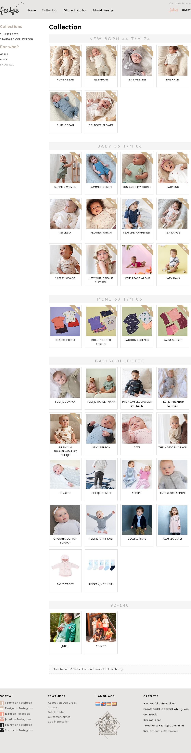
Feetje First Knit (101, 538)
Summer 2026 (9, 34)
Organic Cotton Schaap (65, 540)
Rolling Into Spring (101, 342)
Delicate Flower (101, 125)
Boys (3, 59)
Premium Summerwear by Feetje (65, 451)
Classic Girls (173, 538)
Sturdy (101, 646)
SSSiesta (65, 232)
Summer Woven (65, 186)
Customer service (59, 717)
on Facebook (18, 702)
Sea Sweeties (136, 79)
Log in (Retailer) (59, 721)
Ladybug (173, 186)
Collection (50, 10)
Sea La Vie (172, 232)
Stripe (137, 493)
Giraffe (65, 493)
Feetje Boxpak (65, 401)
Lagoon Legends (137, 340)
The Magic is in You (173, 447)
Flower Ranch (101, 232)
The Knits (173, 79)
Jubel (65, 646)
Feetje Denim (101, 493)
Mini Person (101, 447)
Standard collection (16, 39)
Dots (137, 447)
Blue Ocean (65, 125)
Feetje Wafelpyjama (101, 401)
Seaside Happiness (137, 232)
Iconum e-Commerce (164, 731)
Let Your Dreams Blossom (101, 280)
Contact (53, 707)
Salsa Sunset (173, 340)
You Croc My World (136, 186)
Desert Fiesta (65, 340)
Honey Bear (65, 79)
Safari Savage (65, 278)
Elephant (101, 79)
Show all (7, 64)
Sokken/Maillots (101, 584)
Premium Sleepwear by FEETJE (137, 403)
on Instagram (19, 708)
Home (31, 10)
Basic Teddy (65, 584)
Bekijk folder (56, 712)
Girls (4, 54)
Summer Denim (101, 186)
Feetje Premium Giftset (172, 403)
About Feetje (103, 10)
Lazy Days (173, 278)
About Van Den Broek (62, 702)
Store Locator (75, 10)
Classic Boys (137, 538)
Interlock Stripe (173, 493)
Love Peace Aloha (136, 278)
